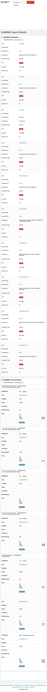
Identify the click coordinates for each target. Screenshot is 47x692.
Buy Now (22, 422)
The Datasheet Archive (5, 2)
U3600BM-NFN (23, 437)
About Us (32, 687)
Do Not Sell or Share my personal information (34, 685)
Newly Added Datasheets (6, 685)
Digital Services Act (17, 687)
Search (30, 2)
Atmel (20, 51)
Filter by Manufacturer (8, 39)
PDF (21, 63)
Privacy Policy (18, 685)
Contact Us (26, 687)
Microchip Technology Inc (9, 428)
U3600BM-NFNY (23, 395)
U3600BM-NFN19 (23, 522)
